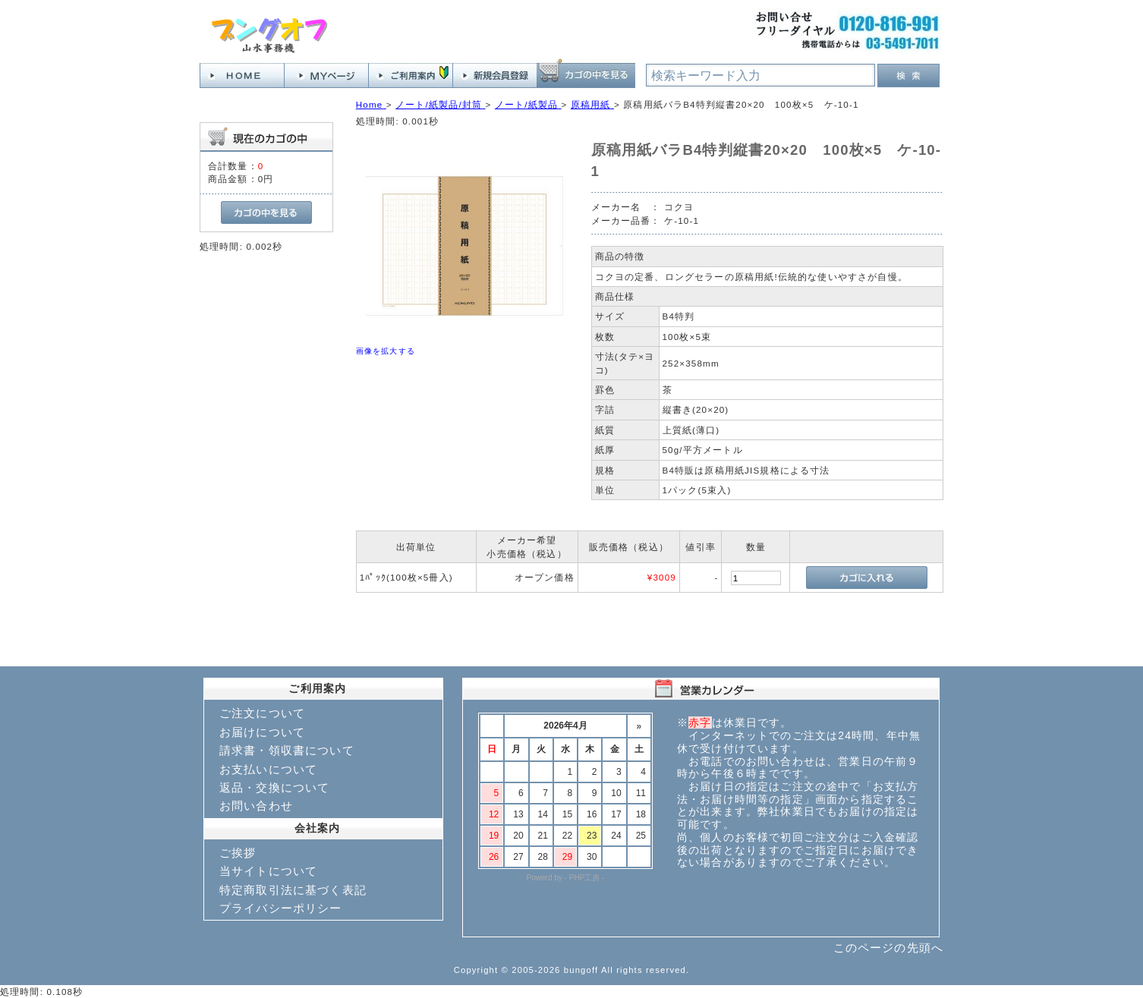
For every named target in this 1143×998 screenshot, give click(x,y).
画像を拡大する (385, 351)
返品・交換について (274, 787)
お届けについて (262, 732)
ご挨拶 (237, 852)
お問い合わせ (256, 805)
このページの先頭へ (888, 947)
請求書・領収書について (286, 750)
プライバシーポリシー (280, 908)
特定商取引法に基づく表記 (293, 889)
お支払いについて (268, 769)
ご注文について (262, 713)
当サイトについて (268, 870)
